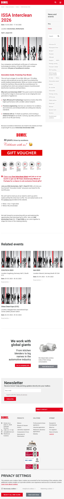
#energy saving (53, 63)
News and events (10, 7)
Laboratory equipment (23, 429)
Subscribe (10, 399)
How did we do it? (48, 366)
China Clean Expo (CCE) (10, 307)
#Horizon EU (52, 44)
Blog (49, 24)
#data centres (53, 100)
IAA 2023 (36, 270)
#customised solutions (52, 117)
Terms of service (21, 395)
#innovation (52, 90)
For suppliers (53, 429)
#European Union (53, 47)
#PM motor (52, 97)
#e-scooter (52, 87)
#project (51, 51)
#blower (51, 106)
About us (51, 427)
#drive (57, 78)
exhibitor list (7, 200)
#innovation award (54, 81)
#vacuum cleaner (53, 67)
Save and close (33, 495)
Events (18, 7)
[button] (58, 36)
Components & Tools (23, 432)
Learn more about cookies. (9, 484)
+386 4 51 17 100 (8, 430)
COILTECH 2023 (7, 270)
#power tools (52, 110)
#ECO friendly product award (53, 74)
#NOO (57, 60)
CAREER (51, 434)
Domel (3, 7)
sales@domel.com (9, 432)
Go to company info (22, 365)
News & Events (53, 432)
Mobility (35, 434)
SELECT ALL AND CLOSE (12, 495)
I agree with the (16, 394)
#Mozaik (51, 57)
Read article (5, 282)
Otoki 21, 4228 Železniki (8, 425)
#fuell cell (51, 103)
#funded (51, 54)
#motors (51, 113)
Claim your (16, 177)
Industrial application (39, 427)
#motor (51, 84)
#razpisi (51, 60)
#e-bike (51, 78)
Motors (19, 423)
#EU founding (52, 70)
